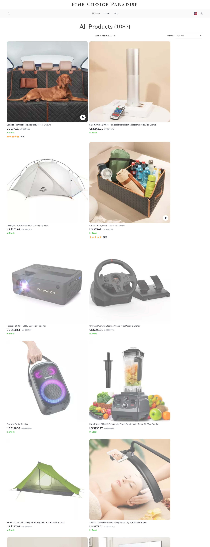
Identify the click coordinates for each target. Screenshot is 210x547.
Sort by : (170, 37)
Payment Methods (123, 495)
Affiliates (79, 504)
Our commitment (164, 496)
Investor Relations (83, 508)
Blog (116, 13)
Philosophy (80, 522)
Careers (78, 491)
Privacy (93, 541)
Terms (88, 541)
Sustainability (81, 517)
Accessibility (102, 541)
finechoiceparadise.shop (167, 477)
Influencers (80, 500)
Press (77, 495)
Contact (107, 13)
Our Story (79, 477)
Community (80, 526)
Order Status (121, 500)
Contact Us (120, 477)
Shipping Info (121, 482)
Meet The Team (82, 486)
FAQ (117, 486)
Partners (79, 513)
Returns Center (122, 491)
